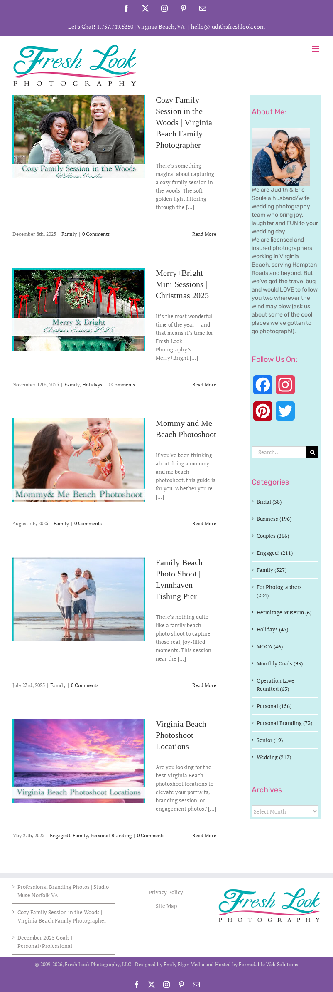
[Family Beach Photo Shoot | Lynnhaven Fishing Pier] (78, 599)
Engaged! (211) (275, 553)
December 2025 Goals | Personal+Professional (44, 942)
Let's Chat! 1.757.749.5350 (100, 26)
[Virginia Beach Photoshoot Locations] (78, 761)
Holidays (92, 384)
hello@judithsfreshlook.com (228, 26)
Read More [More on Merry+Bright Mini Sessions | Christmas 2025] (204, 384)
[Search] (312, 452)
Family (69, 234)
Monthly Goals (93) (280, 663)
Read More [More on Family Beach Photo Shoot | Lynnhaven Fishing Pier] (204, 685)
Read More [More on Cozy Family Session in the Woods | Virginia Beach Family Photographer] (204, 234)
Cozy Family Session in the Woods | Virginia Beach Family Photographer (184, 123)
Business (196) (274, 518)
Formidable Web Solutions (268, 964)
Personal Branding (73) (284, 723)
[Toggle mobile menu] (316, 49)
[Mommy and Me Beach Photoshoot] (78, 460)
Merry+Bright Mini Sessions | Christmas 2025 (182, 284)
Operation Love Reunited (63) (275, 685)
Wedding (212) (274, 757)
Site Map (166, 906)
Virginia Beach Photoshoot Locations (181, 735)
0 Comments (96, 234)
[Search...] (279, 452)
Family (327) (271, 570)
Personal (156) (274, 706)
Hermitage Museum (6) (284, 612)
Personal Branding (111, 835)
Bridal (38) (269, 501)
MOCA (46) (270, 646)
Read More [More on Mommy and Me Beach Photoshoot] (204, 523)
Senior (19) (270, 740)
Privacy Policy (166, 892)
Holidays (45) (272, 629)
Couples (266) (273, 535)
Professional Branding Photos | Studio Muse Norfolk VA (63, 891)
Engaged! (60, 835)
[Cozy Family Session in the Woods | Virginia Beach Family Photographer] (78, 136)
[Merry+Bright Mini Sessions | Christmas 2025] (78, 309)
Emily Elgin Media (184, 964)
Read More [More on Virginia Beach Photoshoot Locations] (204, 835)
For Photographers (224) (279, 591)
